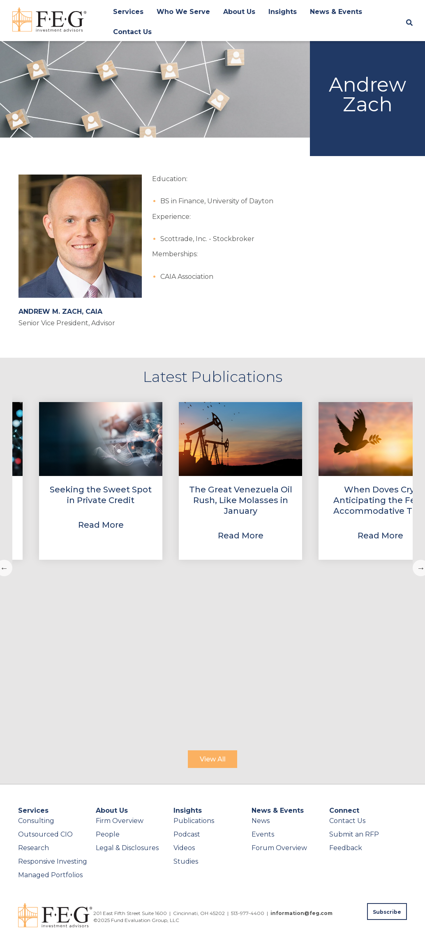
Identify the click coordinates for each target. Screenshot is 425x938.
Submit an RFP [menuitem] (354, 834)
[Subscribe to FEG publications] (387, 911)
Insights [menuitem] (282, 12)
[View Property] (100, 481)
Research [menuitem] (33, 848)
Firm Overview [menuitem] (119, 821)
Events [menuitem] (263, 834)
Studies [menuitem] (185, 861)
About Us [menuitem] (239, 12)
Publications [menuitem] (193, 821)
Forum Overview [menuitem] (279, 848)
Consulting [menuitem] (36, 821)
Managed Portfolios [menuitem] (50, 875)
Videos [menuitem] (184, 848)
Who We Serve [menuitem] (183, 12)
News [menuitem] (261, 821)
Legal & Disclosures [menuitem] (127, 848)
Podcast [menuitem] (186, 834)
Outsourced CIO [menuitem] (45, 834)
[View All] (212, 759)
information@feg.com (301, 913)
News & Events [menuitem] (336, 12)
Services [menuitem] (128, 12)
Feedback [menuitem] (345, 848)
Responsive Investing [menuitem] (52, 861)
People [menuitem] (108, 834)
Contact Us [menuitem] (132, 32)
